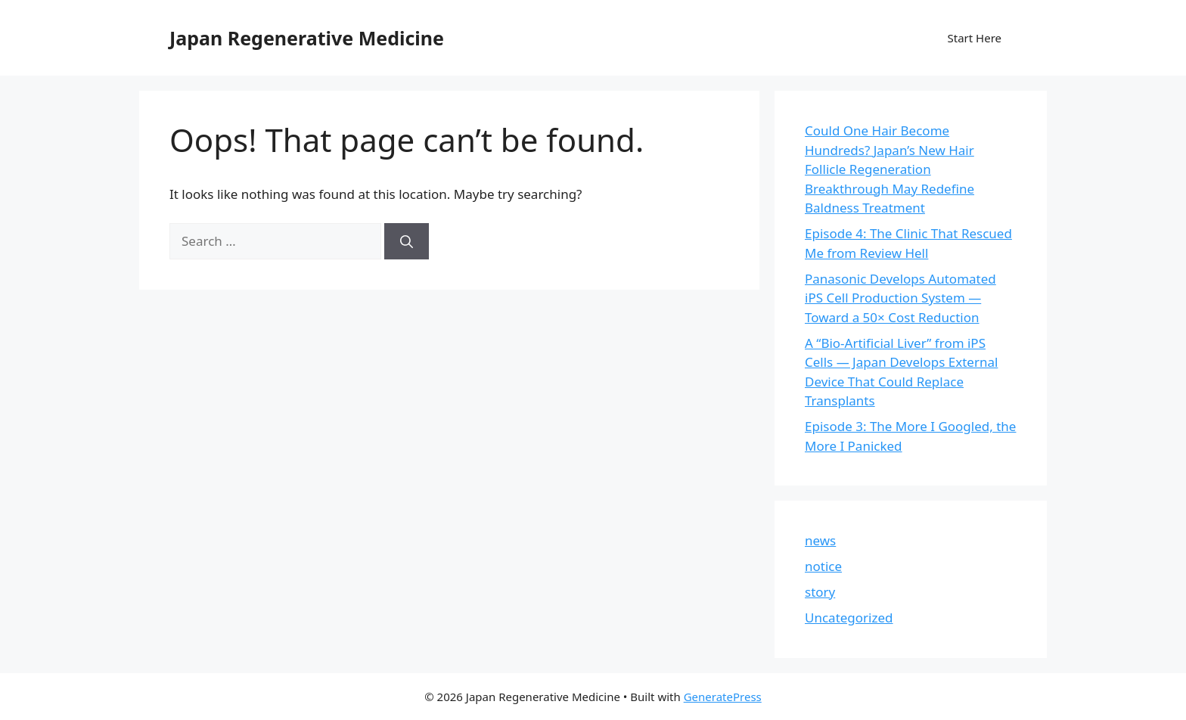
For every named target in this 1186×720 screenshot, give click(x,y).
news (820, 540)
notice (823, 566)
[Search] (406, 241)
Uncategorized (849, 617)
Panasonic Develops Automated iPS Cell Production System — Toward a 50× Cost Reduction (900, 298)
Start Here (974, 37)
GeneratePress (723, 696)
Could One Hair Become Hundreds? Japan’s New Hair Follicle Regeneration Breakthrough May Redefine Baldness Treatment (889, 169)
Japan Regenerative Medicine (306, 38)
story (820, 592)
